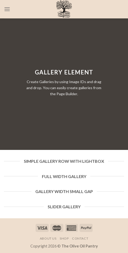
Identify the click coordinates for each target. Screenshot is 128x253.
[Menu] (7, 9)
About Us (48, 238)
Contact (80, 238)
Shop (64, 238)
